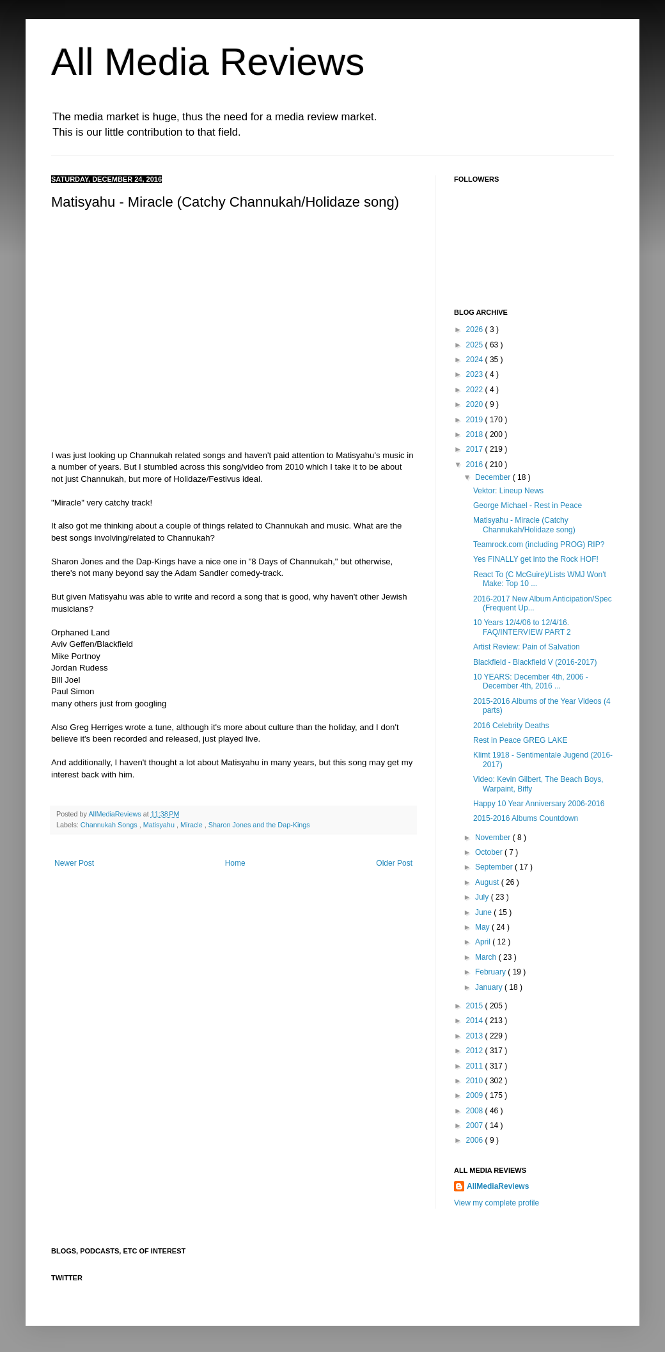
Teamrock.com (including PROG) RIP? (538, 544)
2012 (475, 1050)
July (483, 897)
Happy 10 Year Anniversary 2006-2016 (538, 803)
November (494, 837)
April (483, 941)
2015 (475, 1005)
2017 (475, 449)
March (487, 957)
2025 (475, 344)
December (494, 477)
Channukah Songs (110, 825)
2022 (475, 389)
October (490, 852)
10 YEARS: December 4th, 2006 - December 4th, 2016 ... (530, 681)
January (490, 987)
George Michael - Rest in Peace (527, 505)
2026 (475, 329)
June (484, 912)
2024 (475, 359)
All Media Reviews (207, 61)
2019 (475, 419)
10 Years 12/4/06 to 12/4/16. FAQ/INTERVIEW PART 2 (522, 627)
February (491, 971)
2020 (475, 404)
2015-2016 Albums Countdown (525, 818)
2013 (475, 1035)
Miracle (192, 825)
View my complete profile (496, 1202)
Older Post (394, 863)
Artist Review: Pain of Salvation (526, 646)
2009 (475, 1095)
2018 (475, 434)
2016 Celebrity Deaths (511, 725)
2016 (475, 464)
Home (235, 863)
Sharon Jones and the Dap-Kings (259, 825)
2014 (475, 1020)
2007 (475, 1125)
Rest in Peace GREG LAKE (520, 740)
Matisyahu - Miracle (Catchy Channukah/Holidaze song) (524, 525)
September (495, 867)
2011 (475, 1066)
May (483, 927)
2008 (475, 1110)
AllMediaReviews (115, 814)
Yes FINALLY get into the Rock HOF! (535, 559)
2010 (475, 1080)
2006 (475, 1140)
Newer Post (74, 863)
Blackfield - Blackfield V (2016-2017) (535, 662)
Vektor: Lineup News (508, 490)
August (488, 882)
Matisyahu (159, 825)
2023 (475, 374)
